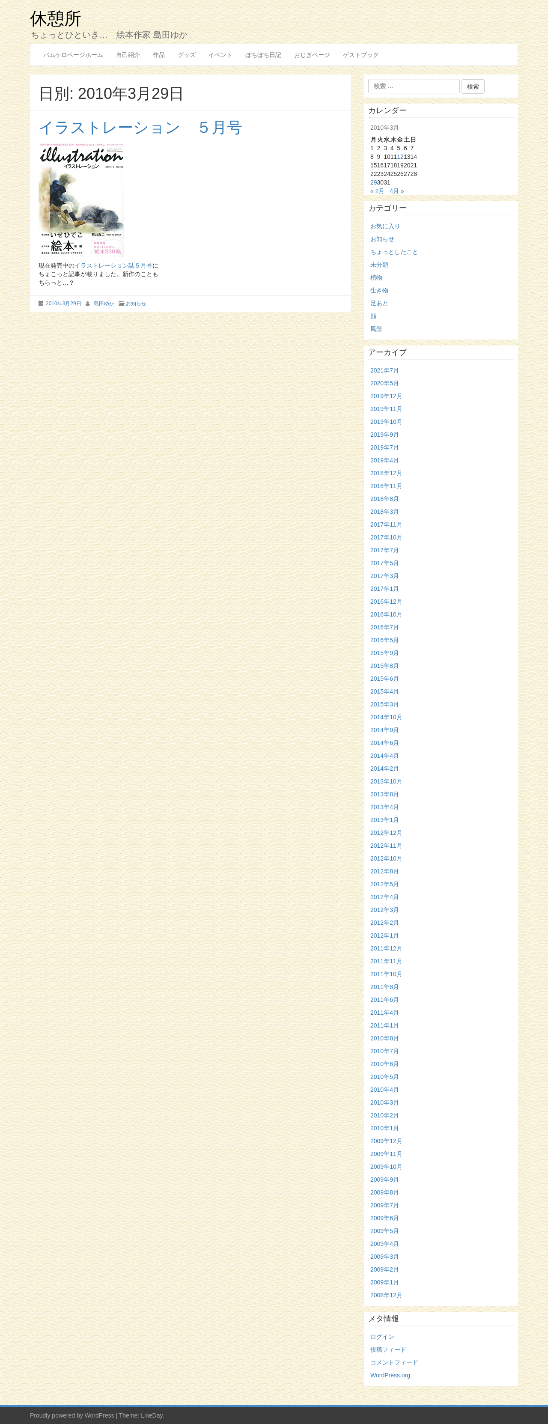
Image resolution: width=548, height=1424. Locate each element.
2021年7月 (384, 370)
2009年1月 (384, 1282)
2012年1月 (384, 935)
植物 (376, 277)
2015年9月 (384, 652)
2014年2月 (384, 768)
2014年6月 (384, 742)
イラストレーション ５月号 (140, 127)
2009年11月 (386, 1153)
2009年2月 (384, 1269)
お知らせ (136, 304)
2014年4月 (384, 755)
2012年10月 (386, 858)
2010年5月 (384, 1076)
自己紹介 (128, 54)
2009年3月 (384, 1256)
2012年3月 (384, 909)
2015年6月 (384, 678)
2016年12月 (386, 601)
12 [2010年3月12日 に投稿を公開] (400, 156)
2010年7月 (384, 1051)
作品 (159, 54)
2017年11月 (386, 524)
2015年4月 (384, 691)
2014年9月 (384, 730)
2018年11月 (386, 486)
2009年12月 (386, 1141)
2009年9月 (384, 1179)
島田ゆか (104, 304)
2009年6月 (384, 1218)
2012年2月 (384, 922)
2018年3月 (384, 511)
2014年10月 (386, 717)
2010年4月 (384, 1089)
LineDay (151, 1415)
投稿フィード (388, 1349)
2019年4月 (384, 460)
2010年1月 (384, 1128)
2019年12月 (386, 396)
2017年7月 (384, 550)
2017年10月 (386, 537)
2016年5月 (384, 640)
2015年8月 (384, 665)
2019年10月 (386, 421)
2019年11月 (386, 408)
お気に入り (385, 226)
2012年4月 (384, 897)
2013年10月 (386, 781)
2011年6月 (384, 999)
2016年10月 (386, 614)
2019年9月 (384, 434)
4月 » (397, 191)
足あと (379, 303)
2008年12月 (386, 1295)
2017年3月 (384, 575)
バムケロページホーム (73, 54)
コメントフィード (394, 1362)
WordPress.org (390, 1375)
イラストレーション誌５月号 (113, 265)
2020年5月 (384, 383)
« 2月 (377, 191)
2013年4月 (384, 807)
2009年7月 (384, 1205)
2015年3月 (384, 704)
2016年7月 (384, 627)
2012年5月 (384, 884)
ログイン (382, 1336)
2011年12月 (386, 948)
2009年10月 (386, 1166)
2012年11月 (386, 845)
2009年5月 (384, 1230)
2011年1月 (384, 1025)
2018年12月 (386, 473)
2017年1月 (384, 588)
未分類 (379, 264)
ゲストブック (361, 54)
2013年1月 (384, 819)
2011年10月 (386, 974)
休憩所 (55, 18)
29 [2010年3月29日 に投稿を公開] (373, 182)
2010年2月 (384, 1115)
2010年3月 (384, 1102)
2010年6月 (384, 1064)
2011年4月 (384, 1012)
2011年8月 (384, 986)
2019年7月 (384, 447)
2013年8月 (384, 794)
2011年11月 (386, 961)
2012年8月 (384, 871)
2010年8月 (384, 1038)
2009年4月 (384, 1243)
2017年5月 (384, 563)
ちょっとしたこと (394, 251)
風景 (376, 328)
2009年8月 (384, 1192)
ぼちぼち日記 (263, 54)
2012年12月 (386, 832)
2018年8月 (384, 498)
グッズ (187, 54)
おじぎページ (312, 54)
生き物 (379, 290)
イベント (220, 54)
